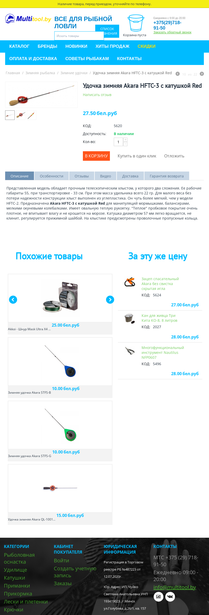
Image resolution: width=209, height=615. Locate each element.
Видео (105, 176)
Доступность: (94, 133)
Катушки (14, 577)
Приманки (17, 585)
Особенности (51, 176)
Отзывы (82, 176)
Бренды (47, 46)
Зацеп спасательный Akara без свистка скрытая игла (160, 283)
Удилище (15, 569)
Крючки (13, 609)
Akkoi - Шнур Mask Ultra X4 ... (29, 329)
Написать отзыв (97, 94)
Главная (13, 72)
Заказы (63, 583)
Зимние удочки (74, 72)
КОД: (87, 125)
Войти (61, 560)
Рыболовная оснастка (19, 558)
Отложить (174, 156)
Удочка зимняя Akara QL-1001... (31, 519)
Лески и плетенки (26, 601)
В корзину (96, 156)
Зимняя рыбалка (40, 72)
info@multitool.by (174, 587)
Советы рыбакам (87, 58)
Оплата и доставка (33, 58)
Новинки (76, 46)
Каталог (19, 46)
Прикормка (18, 593)
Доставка (130, 176)
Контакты (129, 58)
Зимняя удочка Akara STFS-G (29, 456)
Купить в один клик (137, 156)
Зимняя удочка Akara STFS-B (29, 392)
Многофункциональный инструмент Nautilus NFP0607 (163, 352)
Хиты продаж (112, 46)
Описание (20, 176)
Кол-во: (89, 141)
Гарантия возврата (167, 176)
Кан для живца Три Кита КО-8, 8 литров (159, 318)
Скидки (147, 46)
